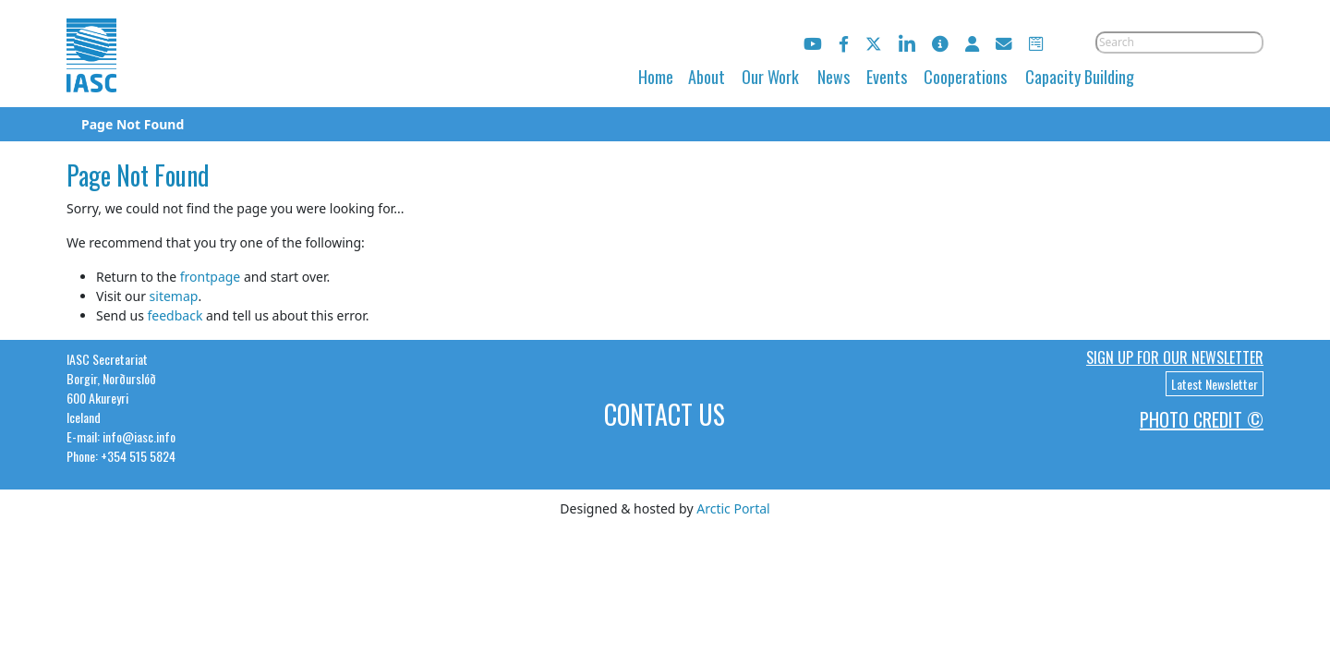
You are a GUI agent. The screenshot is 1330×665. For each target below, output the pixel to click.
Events (886, 77)
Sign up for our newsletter (1175, 357)
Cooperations (965, 77)
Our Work (770, 77)
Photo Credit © (1202, 419)
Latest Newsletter (1214, 383)
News (833, 77)
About (706, 77)
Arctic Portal (732, 508)
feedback (174, 315)
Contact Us (664, 414)
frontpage (210, 276)
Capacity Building (1079, 77)
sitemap (174, 296)
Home (655, 77)
